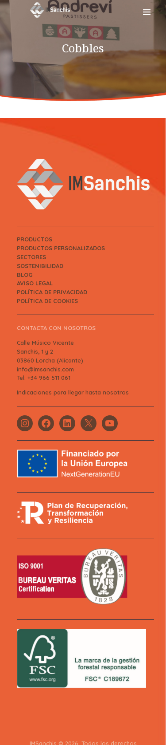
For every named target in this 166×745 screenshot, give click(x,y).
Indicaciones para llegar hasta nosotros (73, 392)
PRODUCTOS (34, 239)
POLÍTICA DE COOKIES (47, 300)
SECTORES (31, 256)
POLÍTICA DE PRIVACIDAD (52, 292)
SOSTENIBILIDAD (40, 265)
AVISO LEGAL (35, 283)
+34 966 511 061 (48, 377)
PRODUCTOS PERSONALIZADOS (61, 248)
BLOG (25, 274)
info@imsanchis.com (45, 369)
